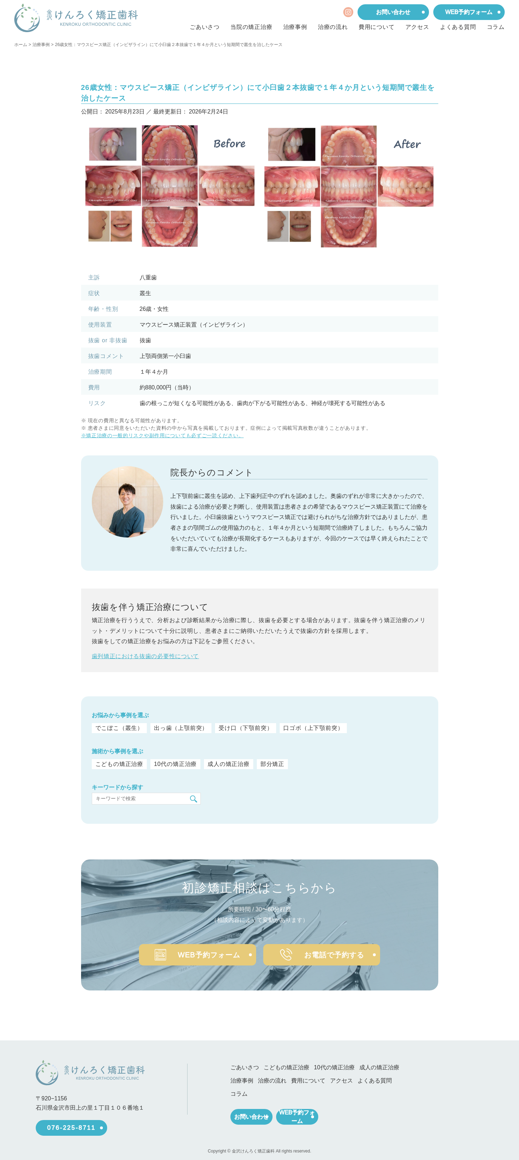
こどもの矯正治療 (119, 764)
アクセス (417, 27)
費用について (377, 27)
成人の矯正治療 (227, 764)
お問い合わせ (393, 12)
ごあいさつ (205, 27)
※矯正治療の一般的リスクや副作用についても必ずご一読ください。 (162, 435)
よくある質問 (458, 27)
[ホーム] (76, 18)
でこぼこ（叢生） (119, 728)
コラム (496, 27)
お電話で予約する (335, 952)
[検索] (193, 798)
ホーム (20, 44)
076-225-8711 (71, 1125)
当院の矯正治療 (251, 27)
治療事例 (295, 27)
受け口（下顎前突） (246, 728)
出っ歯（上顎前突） (181, 728)
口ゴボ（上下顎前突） (313, 728)
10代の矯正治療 (174, 764)
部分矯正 (271, 764)
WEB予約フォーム (469, 12)
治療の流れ (333, 27)
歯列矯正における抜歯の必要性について (145, 656)
